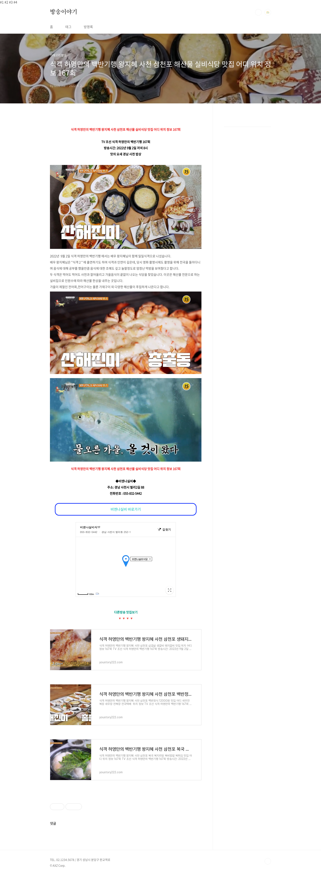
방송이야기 (63, 12)
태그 (68, 26)
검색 (258, 12)
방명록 (88, 26)
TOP (267, 861)
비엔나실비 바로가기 (126, 509)
